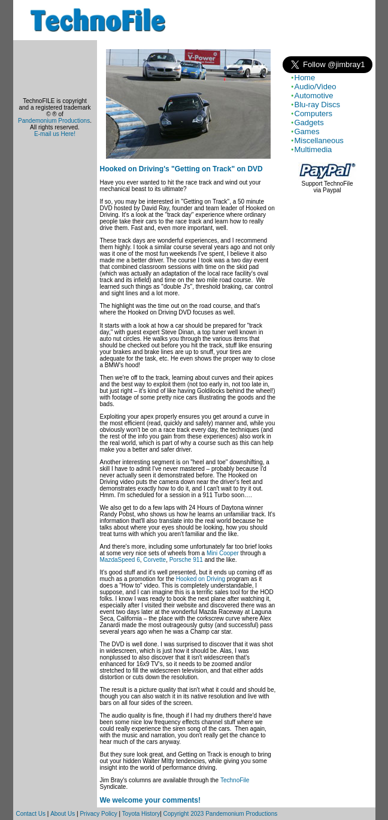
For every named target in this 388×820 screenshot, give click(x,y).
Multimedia (313, 149)
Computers (314, 113)
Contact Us (31, 813)
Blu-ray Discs (318, 104)
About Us (62, 813)
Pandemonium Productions (54, 120)
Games (307, 131)
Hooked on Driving (200, 579)
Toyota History (141, 813)
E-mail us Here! (54, 134)
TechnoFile (234, 780)
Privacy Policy (98, 813)
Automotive (314, 95)
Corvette (154, 559)
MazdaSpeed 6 (120, 559)
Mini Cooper (223, 553)
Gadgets (309, 122)
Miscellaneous (319, 140)
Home (305, 77)
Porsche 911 (186, 559)
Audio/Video (316, 86)
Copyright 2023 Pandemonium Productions (220, 813)
